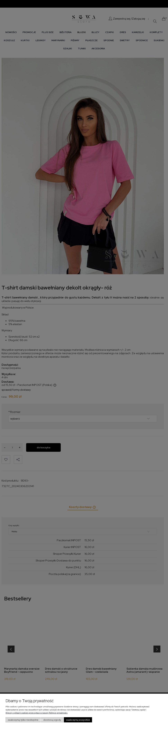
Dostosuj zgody (52, 719)
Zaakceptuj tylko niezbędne (23, 719)
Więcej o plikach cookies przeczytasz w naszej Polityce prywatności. (37, 712)
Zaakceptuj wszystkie (78, 719)
